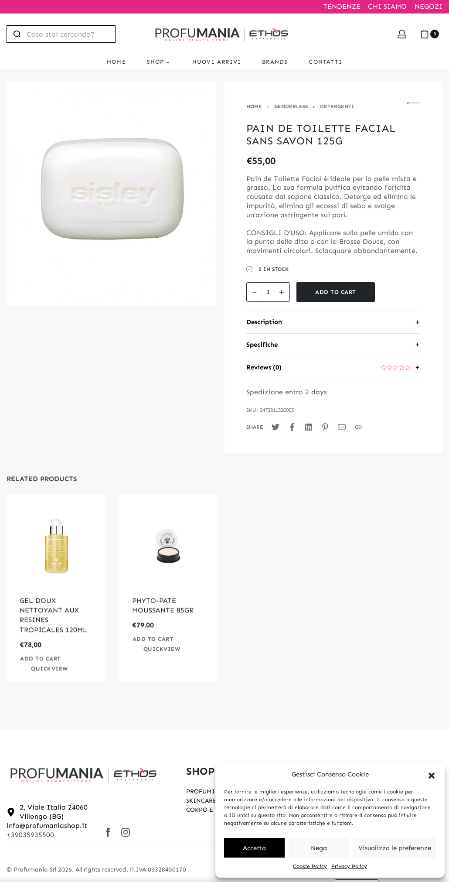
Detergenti (337, 106)
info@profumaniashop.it (47, 825)
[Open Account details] (402, 34)
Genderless (291, 106)
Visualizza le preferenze (394, 848)
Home (254, 106)
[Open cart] (429, 34)
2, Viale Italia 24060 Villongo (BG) (54, 811)
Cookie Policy (310, 866)
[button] (431, 774)
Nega (319, 848)
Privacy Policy (349, 866)
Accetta (254, 848)
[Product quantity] (268, 292)
